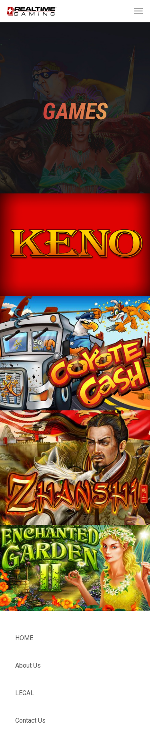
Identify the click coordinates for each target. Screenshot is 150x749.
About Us (28, 665)
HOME (24, 638)
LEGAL (24, 693)
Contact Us (30, 720)
